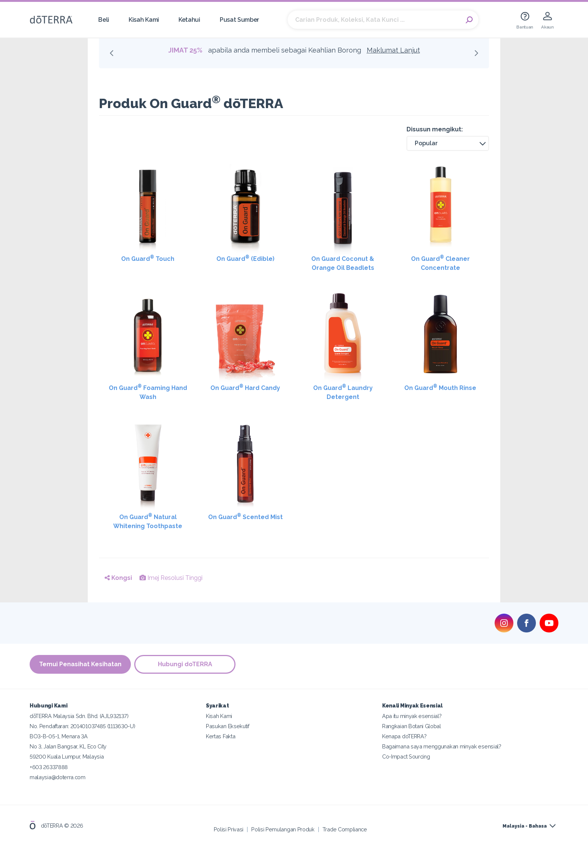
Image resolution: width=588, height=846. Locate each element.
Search (469, 19)
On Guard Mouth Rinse (440, 387)
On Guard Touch (147, 258)
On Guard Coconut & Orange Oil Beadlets (342, 263)
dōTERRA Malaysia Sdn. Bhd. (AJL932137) (79, 716)
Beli (103, 19)
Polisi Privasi (229, 829)
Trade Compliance (344, 829)
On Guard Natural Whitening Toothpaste (147, 521)
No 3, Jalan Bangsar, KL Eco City (68, 746)
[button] (447, 143)
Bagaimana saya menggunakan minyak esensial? (441, 746)
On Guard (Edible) (245, 258)
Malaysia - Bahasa (524, 826)
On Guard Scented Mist (245, 517)
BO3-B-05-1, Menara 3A (59, 736)
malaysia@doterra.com (58, 777)
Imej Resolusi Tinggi (171, 577)
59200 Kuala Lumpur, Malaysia (67, 756)
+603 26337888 (49, 766)
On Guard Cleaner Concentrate (440, 262)
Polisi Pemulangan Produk (283, 829)
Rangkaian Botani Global (411, 726)
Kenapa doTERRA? (404, 736)
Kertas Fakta (220, 736)
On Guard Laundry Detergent (343, 392)
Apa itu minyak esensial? (412, 716)
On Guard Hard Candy (245, 387)
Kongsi (118, 577)
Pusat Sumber (239, 19)
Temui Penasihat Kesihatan (80, 664)
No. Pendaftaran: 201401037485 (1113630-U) (82, 726)
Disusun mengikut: (434, 129)
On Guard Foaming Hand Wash (148, 392)
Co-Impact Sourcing (406, 756)
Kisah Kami (144, 19)
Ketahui (189, 19)
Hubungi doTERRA (185, 664)
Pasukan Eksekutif (227, 726)
